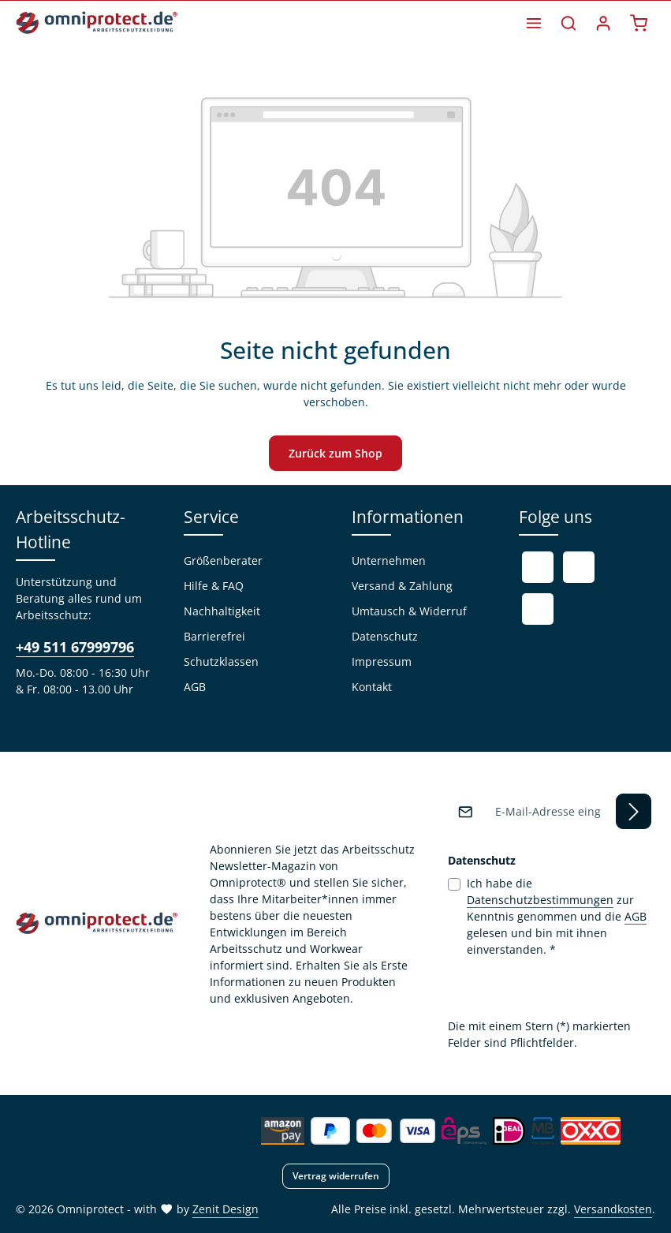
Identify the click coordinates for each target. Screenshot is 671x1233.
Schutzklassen (221, 661)
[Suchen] (568, 23)
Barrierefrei (214, 636)
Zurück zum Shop (335, 453)
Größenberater (223, 560)
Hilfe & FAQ (214, 585)
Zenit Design (225, 1208)
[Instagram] (538, 609)
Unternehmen (389, 560)
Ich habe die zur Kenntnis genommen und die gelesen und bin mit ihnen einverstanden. (557, 916)
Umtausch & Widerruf (409, 610)
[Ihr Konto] (603, 23)
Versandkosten (613, 1208)
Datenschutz (385, 636)
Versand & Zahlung (402, 585)
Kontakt (372, 686)
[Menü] (534, 23)
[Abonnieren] (633, 811)
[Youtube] (579, 567)
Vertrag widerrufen (336, 1176)
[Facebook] (538, 567)
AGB (195, 686)
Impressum (382, 661)
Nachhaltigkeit (222, 610)
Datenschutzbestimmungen (540, 899)
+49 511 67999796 (75, 646)
